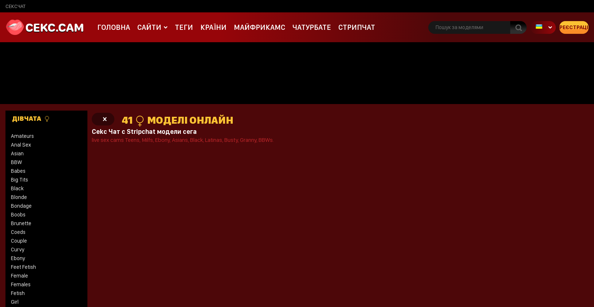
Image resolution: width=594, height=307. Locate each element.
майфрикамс (259, 27)
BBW (16, 162)
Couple (19, 241)
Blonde (19, 197)
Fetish (18, 293)
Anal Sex (21, 144)
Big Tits (19, 179)
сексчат (15, 6)
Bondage (21, 206)
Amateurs (22, 136)
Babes (18, 171)
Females (21, 284)
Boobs (18, 214)
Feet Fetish (23, 267)
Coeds (18, 232)
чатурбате (311, 27)
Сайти (149, 27)
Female (19, 275)
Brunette (21, 223)
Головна (113, 27)
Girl (15, 302)
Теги (184, 27)
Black (17, 188)
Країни (213, 27)
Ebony (18, 258)
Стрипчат (356, 27)
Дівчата (31, 119)
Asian (17, 153)
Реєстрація (574, 27)
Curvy (17, 249)
